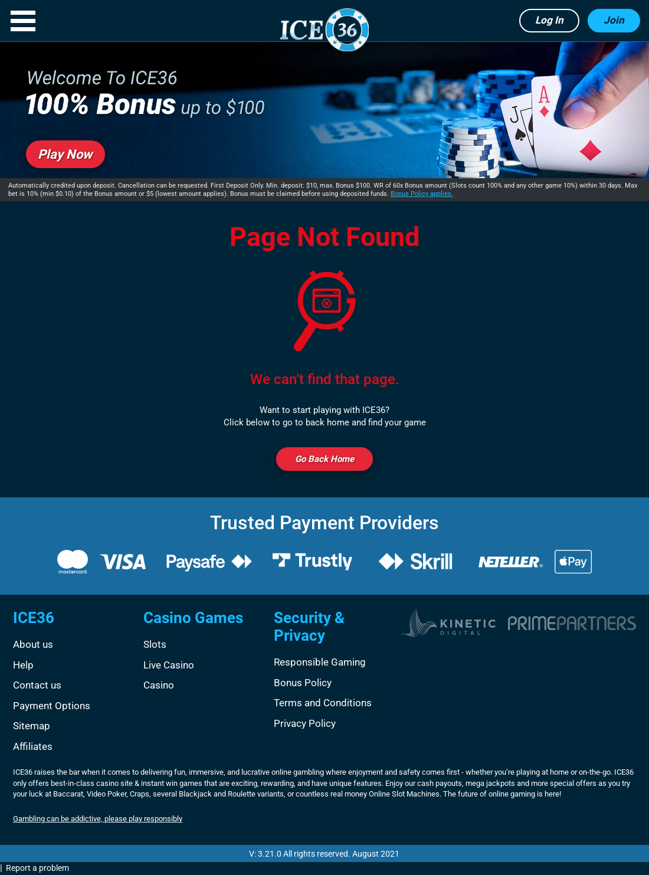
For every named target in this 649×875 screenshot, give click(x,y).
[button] (23, 21)
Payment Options (51, 706)
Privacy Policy (305, 723)
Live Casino (168, 665)
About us (33, 644)
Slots (154, 644)
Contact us (37, 685)
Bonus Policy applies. (422, 194)
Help (23, 665)
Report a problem (37, 868)
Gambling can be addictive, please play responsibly (97, 818)
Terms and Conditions (323, 703)
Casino (158, 685)
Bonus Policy (303, 683)
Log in (549, 20)
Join (614, 20)
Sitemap (31, 726)
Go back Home (324, 459)
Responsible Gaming (320, 662)
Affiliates (33, 746)
